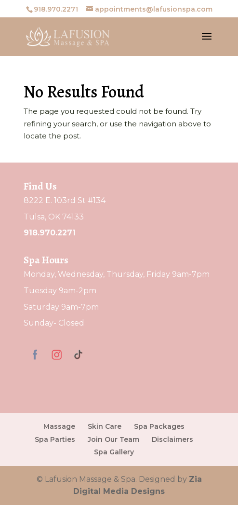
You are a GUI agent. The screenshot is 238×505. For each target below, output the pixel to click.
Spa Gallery (114, 452)
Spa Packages (159, 426)
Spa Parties (55, 439)
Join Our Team (113, 439)
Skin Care (104, 426)
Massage (59, 426)
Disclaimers (172, 439)
